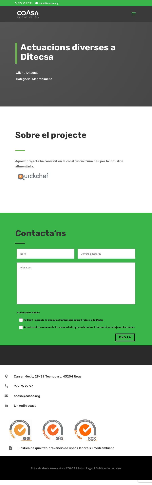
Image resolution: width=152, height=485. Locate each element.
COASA (71, 468)
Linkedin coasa (25, 405)
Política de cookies (108, 468)
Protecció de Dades (91, 319)
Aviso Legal (85, 468)
